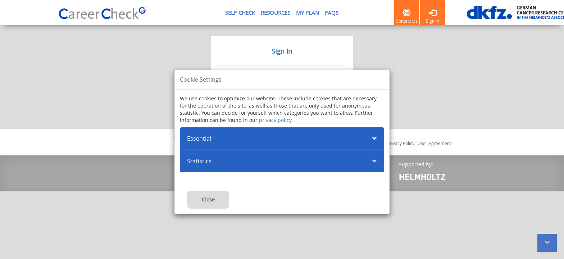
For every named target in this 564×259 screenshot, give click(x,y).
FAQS (331, 12)
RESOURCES (275, 12)
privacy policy (275, 120)
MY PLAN (307, 12)
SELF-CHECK (240, 12)
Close (208, 199)
